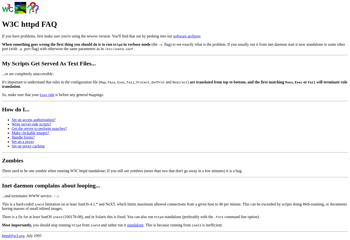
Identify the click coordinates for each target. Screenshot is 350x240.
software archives (187, 36)
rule (47, 95)
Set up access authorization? (34, 120)
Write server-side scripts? (31, 124)
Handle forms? (23, 137)
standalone (135, 225)
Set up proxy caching (28, 146)
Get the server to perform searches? (39, 128)
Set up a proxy (23, 142)
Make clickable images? (30, 133)
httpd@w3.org (13, 236)
